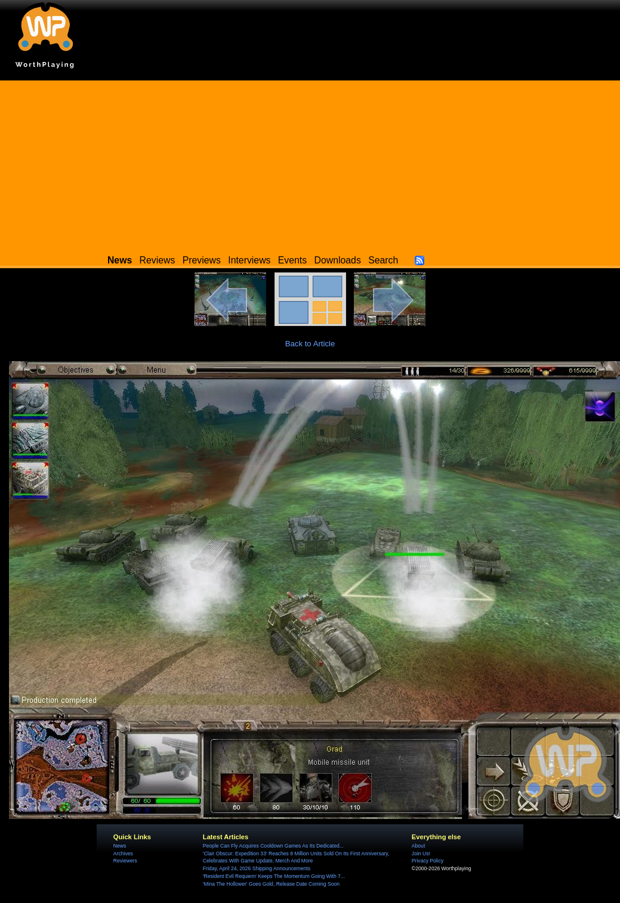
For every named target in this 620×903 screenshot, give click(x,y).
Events (292, 260)
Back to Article (310, 343)
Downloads (337, 260)
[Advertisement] (310, 163)
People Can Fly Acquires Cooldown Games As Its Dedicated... (273, 846)
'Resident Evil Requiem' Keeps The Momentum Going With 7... (274, 876)
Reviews (157, 260)
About (418, 846)
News (119, 846)
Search (383, 260)
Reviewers (125, 861)
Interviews (249, 260)
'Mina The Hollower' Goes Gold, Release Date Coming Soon (271, 884)
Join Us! (421, 854)
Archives (123, 854)
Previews (202, 260)
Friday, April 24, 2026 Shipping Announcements (256, 868)
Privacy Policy (427, 861)
